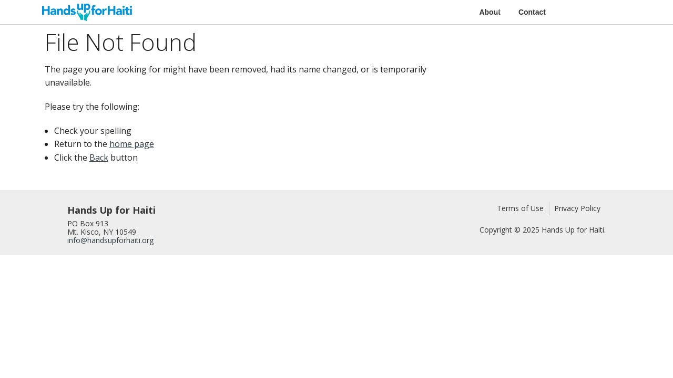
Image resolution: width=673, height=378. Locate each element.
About (489, 12)
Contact (532, 12)
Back (98, 157)
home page (131, 144)
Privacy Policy (577, 208)
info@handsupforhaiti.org (110, 240)
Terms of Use (520, 208)
